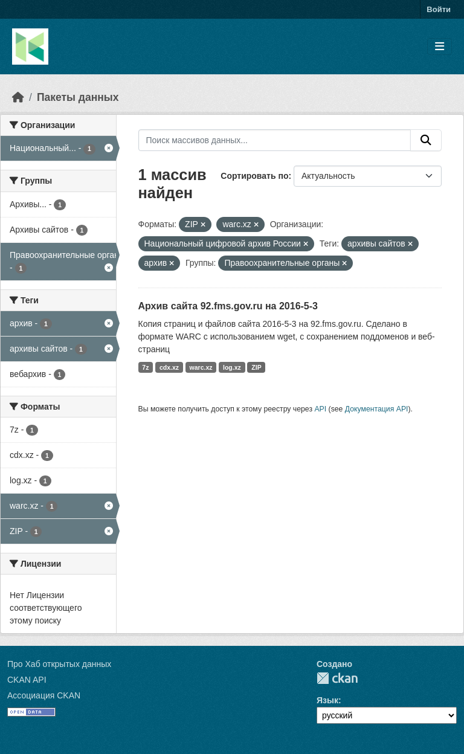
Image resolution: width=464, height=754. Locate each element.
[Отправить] (426, 140)
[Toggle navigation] (439, 47)
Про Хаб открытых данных (59, 664)
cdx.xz (169, 367)
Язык (327, 700)
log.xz (232, 367)
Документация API (376, 409)
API (320, 409)
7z (145, 367)
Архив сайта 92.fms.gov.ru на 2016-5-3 (228, 306)
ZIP (256, 367)
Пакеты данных (78, 97)
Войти (439, 9)
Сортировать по (254, 176)
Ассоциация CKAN (43, 695)
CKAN (337, 678)
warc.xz (201, 367)
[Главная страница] (18, 97)
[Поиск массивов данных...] (274, 140)
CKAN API (27, 680)
